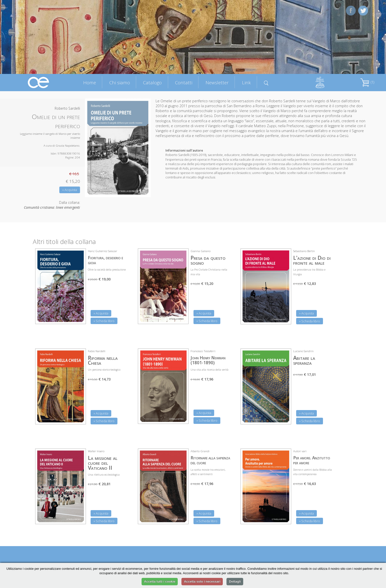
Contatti (183, 82)
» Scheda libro (104, 321)
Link (246, 82)
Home (89, 82)
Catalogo (152, 82)
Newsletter (217, 82)
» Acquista (69, 190)
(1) (367, 82)
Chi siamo (119, 82)
